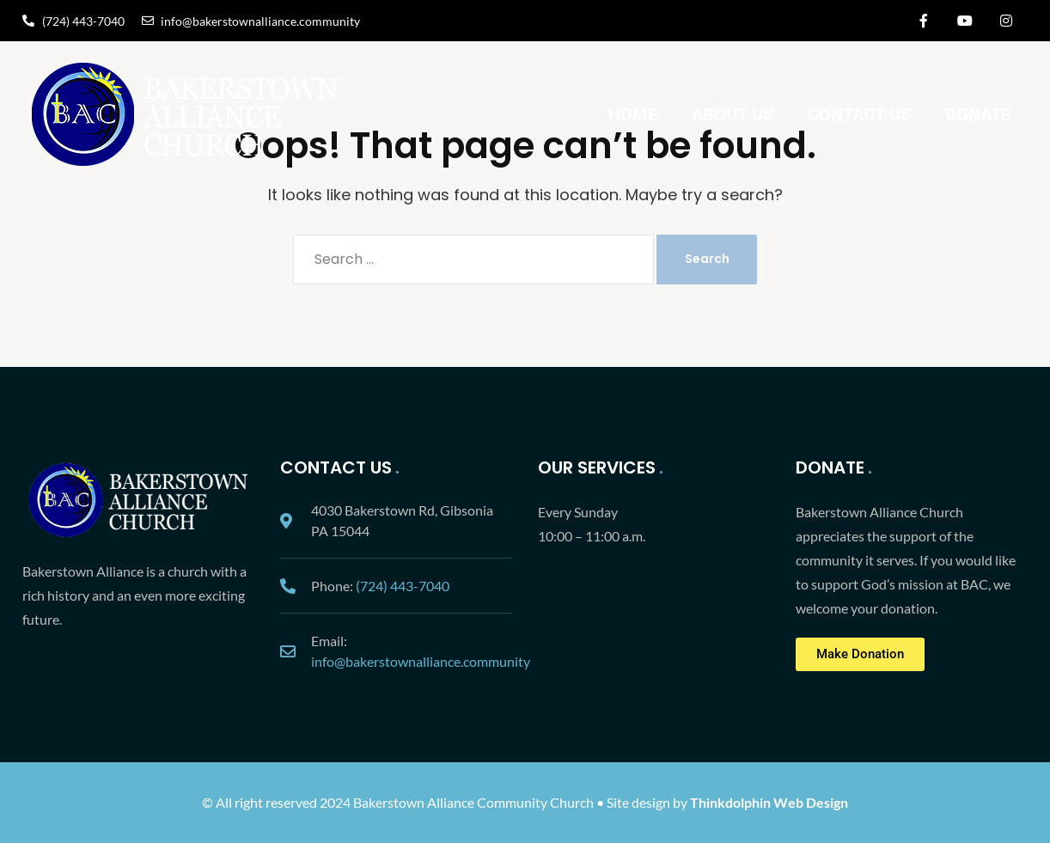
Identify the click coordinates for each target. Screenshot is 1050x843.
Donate (977, 114)
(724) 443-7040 (402, 585)
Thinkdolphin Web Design (769, 802)
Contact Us (859, 114)
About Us (732, 114)
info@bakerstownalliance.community (420, 661)
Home (632, 114)
